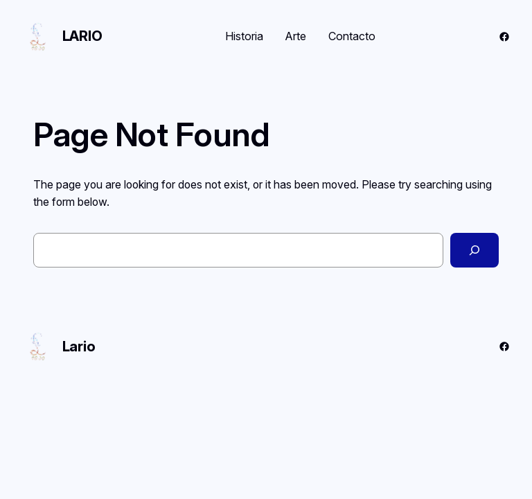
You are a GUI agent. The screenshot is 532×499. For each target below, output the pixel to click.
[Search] (474, 250)
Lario (82, 36)
